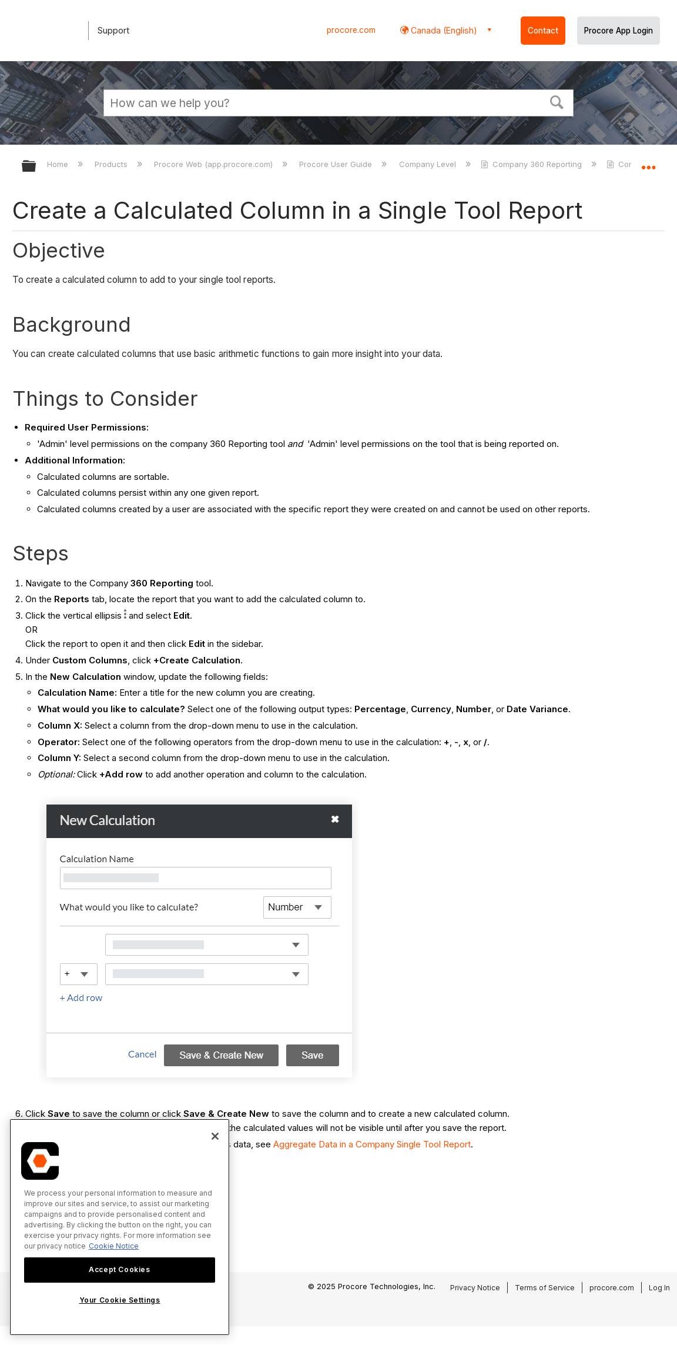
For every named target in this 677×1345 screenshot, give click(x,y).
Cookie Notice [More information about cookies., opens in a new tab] (114, 1245)
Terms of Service (545, 1287)
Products (112, 164)
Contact (543, 30)
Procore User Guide (336, 164)
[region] (119, 1227)
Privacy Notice (475, 1287)
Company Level (428, 164)
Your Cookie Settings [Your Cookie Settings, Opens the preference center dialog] (119, 1300)
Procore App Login (618, 30)
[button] (557, 101)
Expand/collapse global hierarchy (36, 166)
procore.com (351, 30)
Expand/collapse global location (648, 162)
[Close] (215, 1136)
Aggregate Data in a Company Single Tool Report (372, 1144)
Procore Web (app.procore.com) (214, 164)
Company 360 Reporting (532, 164)
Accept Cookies (119, 1269)
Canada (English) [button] (442, 30)
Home (59, 164)
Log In (659, 1287)
